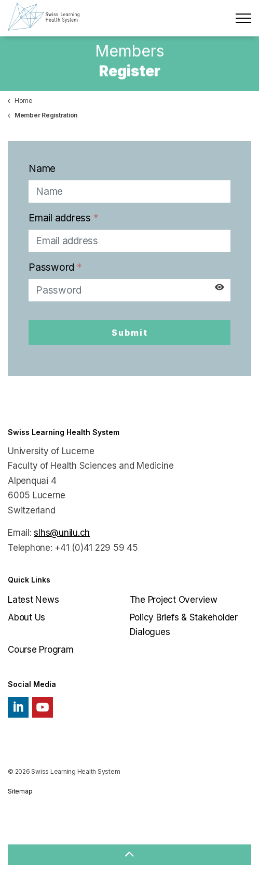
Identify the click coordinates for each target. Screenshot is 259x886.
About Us (26, 617)
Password (55, 267)
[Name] (129, 191)
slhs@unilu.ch (62, 532)
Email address (63, 218)
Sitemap (20, 791)
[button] (129, 854)
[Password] (129, 290)
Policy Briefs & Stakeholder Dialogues (184, 625)
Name (42, 169)
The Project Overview (173, 599)
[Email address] (129, 241)
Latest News (33, 599)
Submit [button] (129, 332)
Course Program (41, 649)
